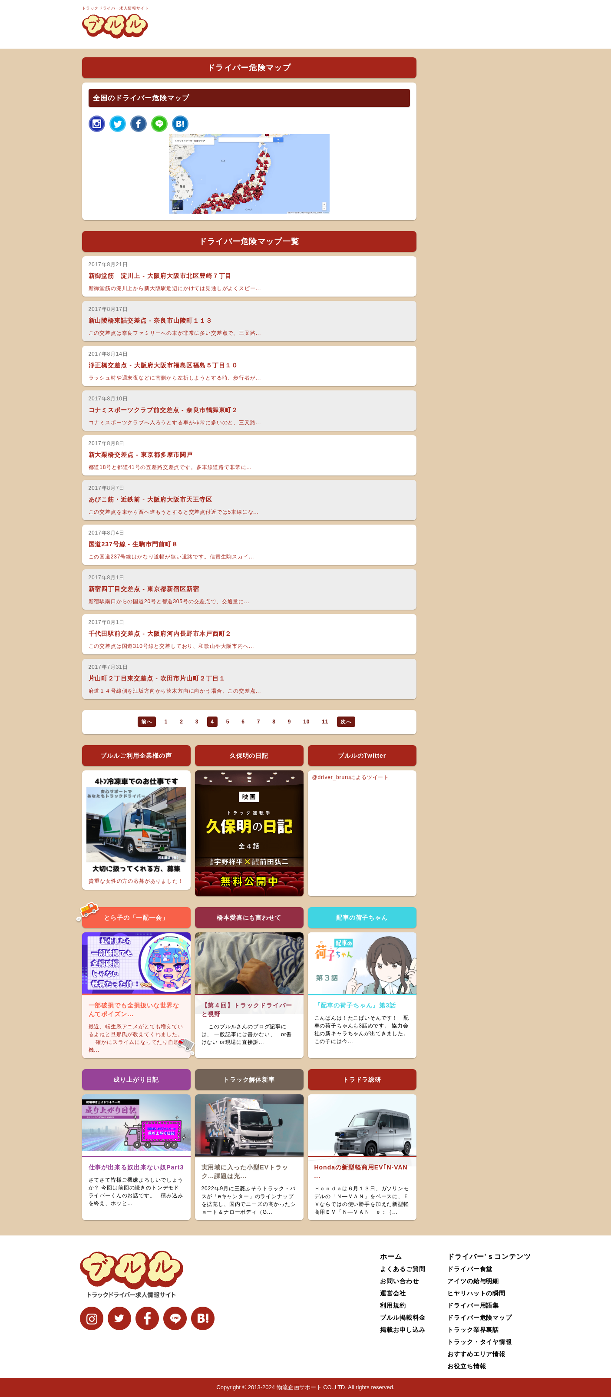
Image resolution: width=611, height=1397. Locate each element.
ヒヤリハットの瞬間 (476, 1293)
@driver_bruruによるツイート (351, 777)
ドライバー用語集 (473, 1305)
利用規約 (393, 1305)
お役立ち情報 (466, 1366)
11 (325, 722)
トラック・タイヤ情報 (479, 1341)
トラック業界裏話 (473, 1329)
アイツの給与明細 (473, 1281)
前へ (146, 722)
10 (306, 722)
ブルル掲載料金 (403, 1317)
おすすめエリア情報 (476, 1354)
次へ (346, 722)
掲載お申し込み (403, 1329)
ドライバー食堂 (470, 1268)
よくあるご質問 (403, 1268)
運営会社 (393, 1293)
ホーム (391, 1256)
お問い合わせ (399, 1281)
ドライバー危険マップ (479, 1317)
